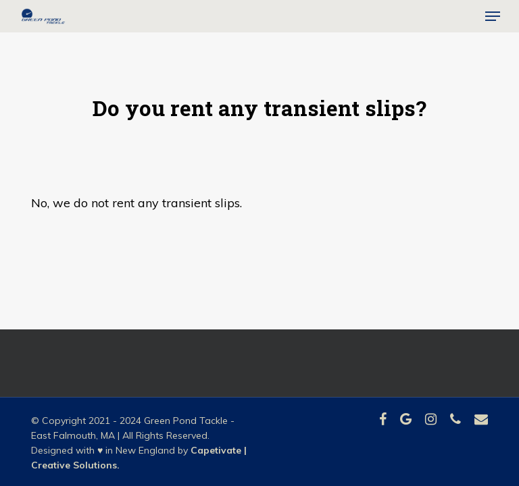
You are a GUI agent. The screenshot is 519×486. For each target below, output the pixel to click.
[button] (492, 16)
